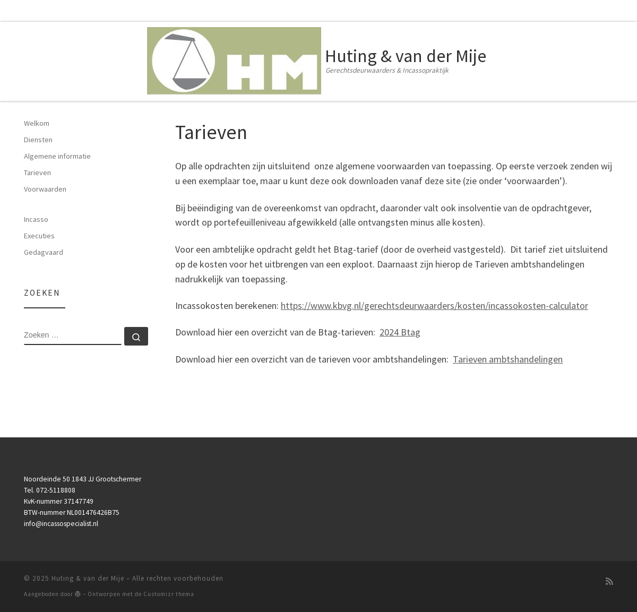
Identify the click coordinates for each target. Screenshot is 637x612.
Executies (39, 235)
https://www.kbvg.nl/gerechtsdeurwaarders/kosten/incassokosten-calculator (434, 305)
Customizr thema (168, 594)
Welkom (36, 123)
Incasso (36, 219)
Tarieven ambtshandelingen (508, 359)
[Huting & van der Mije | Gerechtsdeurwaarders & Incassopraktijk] (234, 59)
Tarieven (37, 172)
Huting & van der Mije (87, 578)
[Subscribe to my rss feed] (609, 581)
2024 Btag (400, 332)
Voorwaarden (45, 189)
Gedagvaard (43, 252)
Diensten (38, 139)
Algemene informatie (57, 156)
